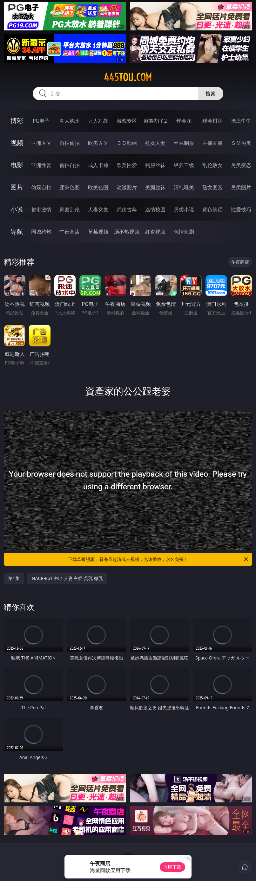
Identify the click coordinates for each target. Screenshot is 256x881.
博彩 (16, 120)
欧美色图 (98, 187)
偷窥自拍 (41, 187)
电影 (16, 165)
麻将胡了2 (155, 120)
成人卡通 (98, 165)
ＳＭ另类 (241, 142)
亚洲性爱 (41, 165)
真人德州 (69, 120)
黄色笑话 (212, 209)
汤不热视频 (126, 231)
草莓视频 (98, 231)
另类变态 (241, 165)
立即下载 (172, 867)
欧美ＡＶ (98, 142)
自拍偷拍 (69, 142)
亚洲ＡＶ (41, 142)
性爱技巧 (241, 209)
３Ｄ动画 (127, 142)
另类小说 (184, 209)
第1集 (14, 578)
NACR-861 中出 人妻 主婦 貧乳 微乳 (67, 578)
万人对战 (98, 120)
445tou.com (128, 77)
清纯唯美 (184, 187)
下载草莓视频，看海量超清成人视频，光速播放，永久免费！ (158, 559)
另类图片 (241, 187)
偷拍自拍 (69, 165)
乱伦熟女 (212, 165)
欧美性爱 (127, 165)
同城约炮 (41, 231)
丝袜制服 (184, 142)
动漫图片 (127, 187)
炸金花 (184, 120)
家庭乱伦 (69, 209)
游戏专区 (127, 120)
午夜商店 (69, 231)
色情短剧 (184, 231)
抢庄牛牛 (241, 120)
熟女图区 (212, 187)
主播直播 (212, 142)
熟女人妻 (155, 142)
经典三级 (184, 165)
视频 (16, 142)
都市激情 (41, 209)
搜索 (210, 93)
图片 (16, 187)
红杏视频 (155, 231)
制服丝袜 (155, 165)
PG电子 (41, 120)
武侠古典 (127, 209)
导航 (16, 231)
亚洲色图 (69, 187)
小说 (16, 209)
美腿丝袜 (155, 187)
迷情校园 (155, 209)
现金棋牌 (212, 120)
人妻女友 (98, 209)
